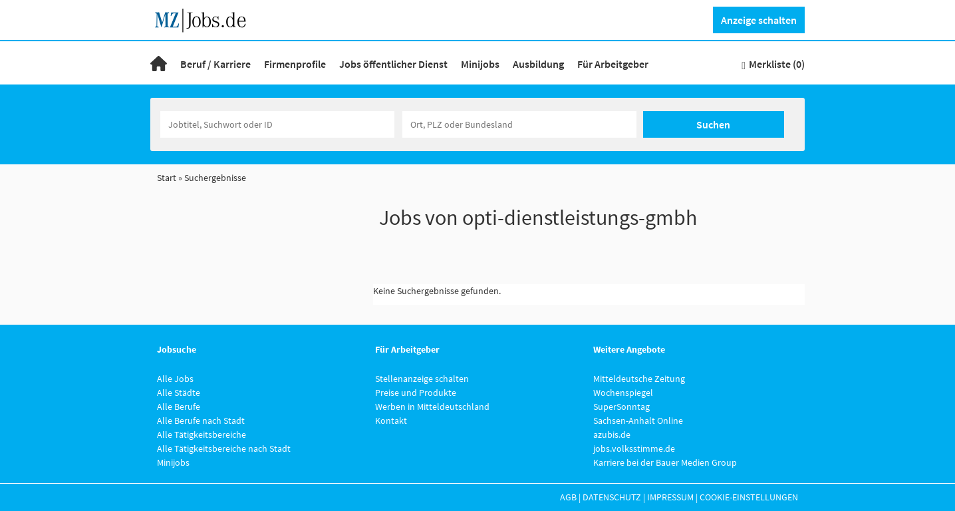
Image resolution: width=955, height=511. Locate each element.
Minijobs (480, 64)
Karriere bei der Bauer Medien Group (665, 462)
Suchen (713, 124)
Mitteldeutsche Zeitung (639, 379)
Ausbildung (538, 64)
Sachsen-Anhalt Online (638, 420)
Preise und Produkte (415, 393)
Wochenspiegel (623, 393)
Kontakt (391, 420)
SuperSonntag (621, 407)
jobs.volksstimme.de (634, 448)
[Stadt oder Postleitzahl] (519, 124)
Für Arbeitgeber (612, 64)
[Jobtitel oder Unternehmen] (277, 124)
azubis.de (611, 434)
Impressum (670, 497)
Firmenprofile (295, 64)
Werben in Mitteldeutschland (432, 407)
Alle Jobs (175, 379)
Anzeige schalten (759, 20)
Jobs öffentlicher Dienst (393, 64)
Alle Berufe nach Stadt (201, 420)
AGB (568, 497)
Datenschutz (612, 497)
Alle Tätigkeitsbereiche (201, 434)
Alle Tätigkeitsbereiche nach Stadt (224, 448)
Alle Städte (178, 393)
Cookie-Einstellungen (749, 497)
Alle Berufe (178, 407)
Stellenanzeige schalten (422, 379)
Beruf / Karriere (215, 64)
